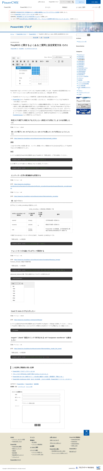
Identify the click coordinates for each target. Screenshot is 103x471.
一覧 (41, 37)
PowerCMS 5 (32, 34)
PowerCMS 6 (81, 58)
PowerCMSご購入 (54, 449)
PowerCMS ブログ (53, 2)
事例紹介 (65, 7)
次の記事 (46, 37)
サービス (47, 7)
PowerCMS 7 (81, 56)
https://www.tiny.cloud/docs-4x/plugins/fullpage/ (28, 319)
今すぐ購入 (94, 2)
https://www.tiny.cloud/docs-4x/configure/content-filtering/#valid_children (35, 138)
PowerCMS (7, 7)
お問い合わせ (41, 2)
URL (16, 400)
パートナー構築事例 (37, 444)
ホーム (12, 34)
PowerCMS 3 (81, 63)
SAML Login (74, 445)
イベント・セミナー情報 (83, 81)
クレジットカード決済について (60, 453)
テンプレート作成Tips (83, 76)
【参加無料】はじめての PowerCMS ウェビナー (28, 16)
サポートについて (54, 440)
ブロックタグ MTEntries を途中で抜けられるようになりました (30, 374)
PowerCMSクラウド (26, 7)
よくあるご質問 (80, 7)
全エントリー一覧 (82, 41)
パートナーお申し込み (37, 454)
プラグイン (80, 78)
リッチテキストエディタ (31, 48)
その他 (79, 94)
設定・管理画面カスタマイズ (84, 88)
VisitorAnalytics (82, 71)
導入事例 (34, 442)
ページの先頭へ (86, 434)
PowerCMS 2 (81, 64)
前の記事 (35, 37)
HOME (12, 437)
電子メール (17, 397)
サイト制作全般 (81, 85)
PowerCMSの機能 (16, 446)
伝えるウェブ (81, 54)
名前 (16, 394)
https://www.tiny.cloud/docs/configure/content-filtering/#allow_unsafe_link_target (38, 348)
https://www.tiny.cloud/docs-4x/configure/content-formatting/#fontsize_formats (37, 259)
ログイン (81, 2)
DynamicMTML (81, 73)
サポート (80, 90)
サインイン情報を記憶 (29, 403)
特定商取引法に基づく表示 (58, 451)
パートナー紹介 (34, 450)
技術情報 (36, 384)
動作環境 (14, 452)
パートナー (94, 7)
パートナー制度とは (37, 452)
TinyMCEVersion (18, 115)
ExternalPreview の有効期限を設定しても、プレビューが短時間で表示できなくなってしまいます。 (44, 19)
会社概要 (52, 446)
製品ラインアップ (16, 448)
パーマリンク (21, 386)
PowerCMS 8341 (82, 69)
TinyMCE (21, 48)
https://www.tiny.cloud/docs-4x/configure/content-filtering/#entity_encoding (36, 196)
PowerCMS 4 (20, 384)
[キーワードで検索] (66, 2)
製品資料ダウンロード (18, 455)
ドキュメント (15, 457)
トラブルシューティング (83, 92)
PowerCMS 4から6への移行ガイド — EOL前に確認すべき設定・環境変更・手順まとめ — (38, 376)
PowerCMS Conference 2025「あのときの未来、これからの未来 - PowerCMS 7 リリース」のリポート (42, 379)
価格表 (14, 450)
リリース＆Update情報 (83, 83)
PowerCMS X (81, 74)
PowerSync (81, 66)
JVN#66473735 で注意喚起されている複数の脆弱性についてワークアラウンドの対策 (37, 12)
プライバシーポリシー (55, 443)
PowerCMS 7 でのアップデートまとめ (24, 14)
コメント (17, 406)
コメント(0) (29, 386)
